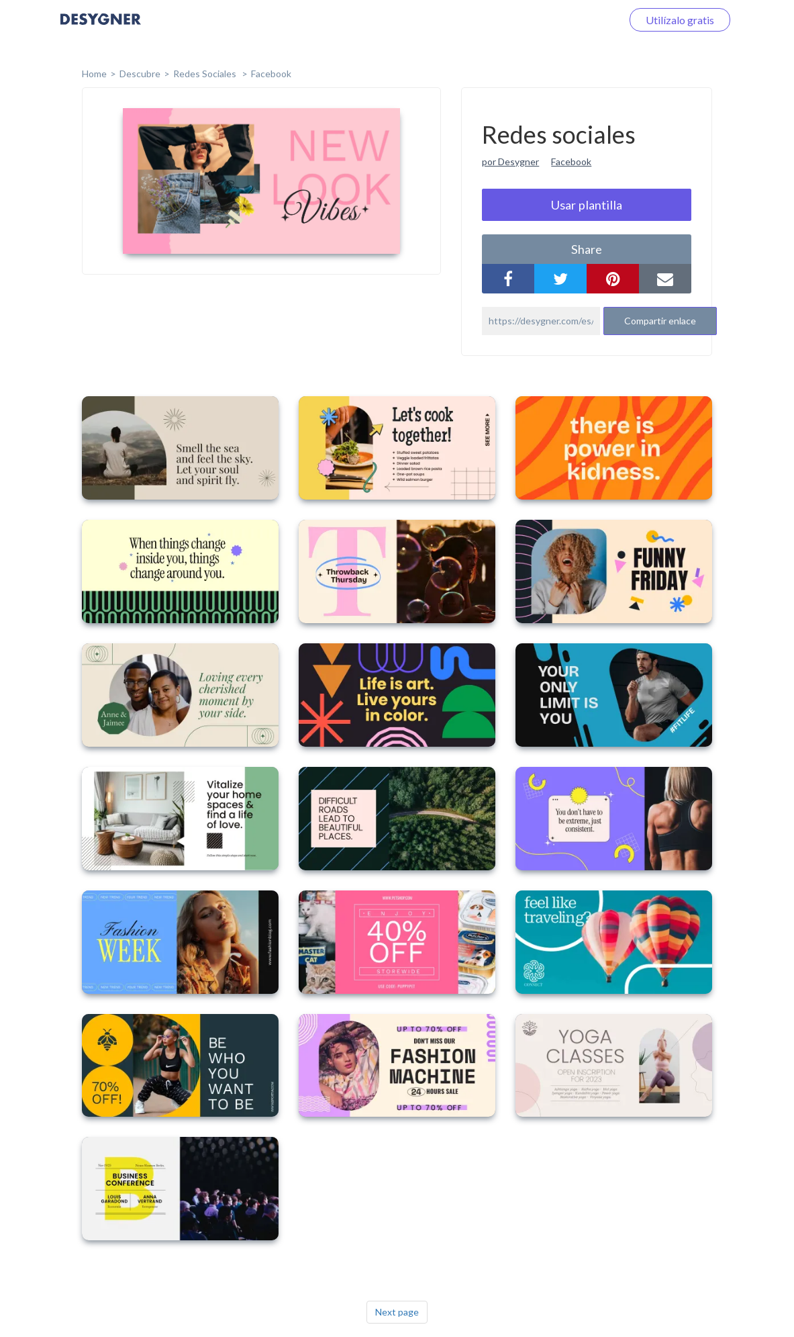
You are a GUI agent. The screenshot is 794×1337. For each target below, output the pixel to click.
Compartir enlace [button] (660, 320)
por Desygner (510, 161)
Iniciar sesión (575, 20)
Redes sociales (205, 73)
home (94, 73)
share (586, 249)
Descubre (139, 73)
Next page (397, 1312)
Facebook (271, 73)
